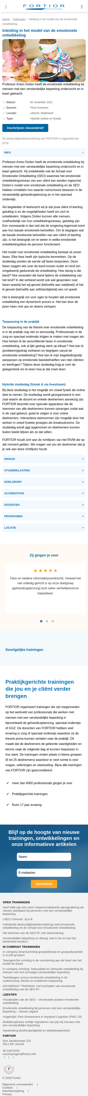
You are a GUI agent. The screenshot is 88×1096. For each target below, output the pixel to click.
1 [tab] (41, 621)
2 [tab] (47, 621)
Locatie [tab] (10, 527)
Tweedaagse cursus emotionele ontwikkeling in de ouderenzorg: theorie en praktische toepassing (35, 979)
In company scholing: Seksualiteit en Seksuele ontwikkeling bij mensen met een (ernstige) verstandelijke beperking (43, 970)
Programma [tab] (13, 516)
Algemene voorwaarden (17, 1084)
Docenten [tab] (12, 504)
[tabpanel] (45, 588)
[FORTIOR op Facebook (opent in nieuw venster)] (4, 1057)
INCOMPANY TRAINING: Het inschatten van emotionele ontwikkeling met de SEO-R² (39, 987)
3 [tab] (53, 621)
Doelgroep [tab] (13, 481)
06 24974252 (11, 1050)
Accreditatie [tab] (14, 493)
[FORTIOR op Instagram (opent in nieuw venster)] (9, 1057)
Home (5, 19)
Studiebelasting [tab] (17, 470)
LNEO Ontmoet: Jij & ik (18, 919)
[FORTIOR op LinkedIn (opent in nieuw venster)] (13, 1057)
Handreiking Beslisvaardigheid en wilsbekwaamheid (36, 1030)
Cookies (7, 1087)
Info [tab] (7, 152)
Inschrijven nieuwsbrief (25, 128)
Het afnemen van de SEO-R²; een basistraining (33, 933)
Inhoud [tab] (9, 458)
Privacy (7, 1094)
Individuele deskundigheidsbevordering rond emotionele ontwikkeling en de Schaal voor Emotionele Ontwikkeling (39, 926)
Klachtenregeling (13, 1091)
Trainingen (19, 19)
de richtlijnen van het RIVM (56, 439)
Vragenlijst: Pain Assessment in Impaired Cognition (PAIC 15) (42, 1016)
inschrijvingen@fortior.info (19, 1054)
